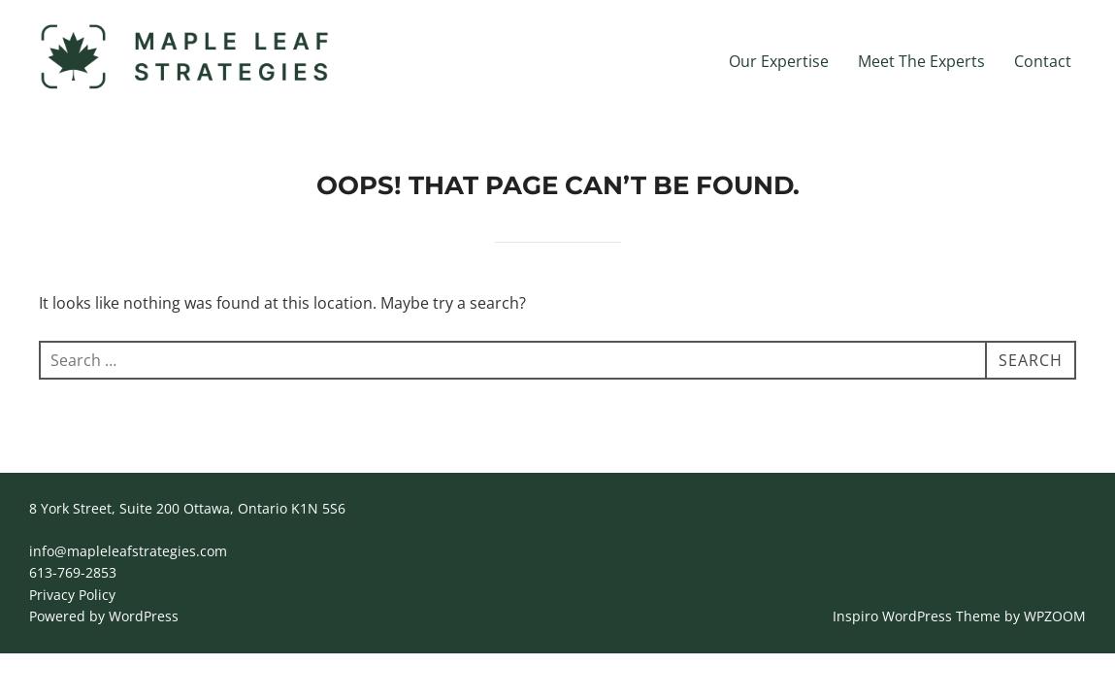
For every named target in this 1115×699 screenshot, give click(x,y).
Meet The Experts (921, 61)
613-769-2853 (72, 572)
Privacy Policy (72, 594)
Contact (1042, 61)
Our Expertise (779, 61)
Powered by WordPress (104, 616)
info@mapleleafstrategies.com (128, 551)
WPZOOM (1055, 616)
